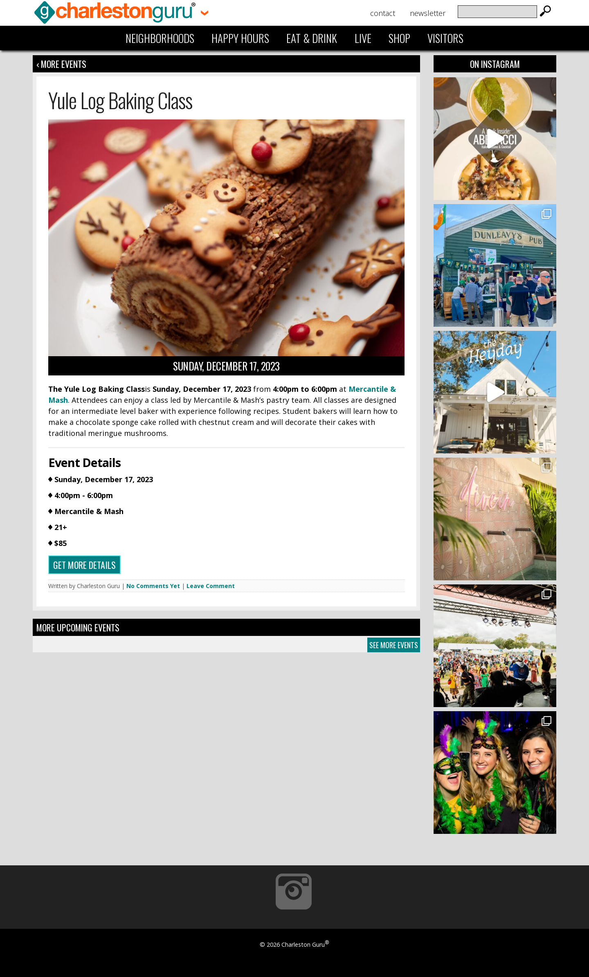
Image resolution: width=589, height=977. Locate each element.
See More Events (393, 645)
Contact (382, 13)
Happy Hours (240, 38)
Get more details (84, 564)
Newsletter (427, 13)
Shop (399, 38)
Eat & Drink (311, 38)
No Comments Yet (153, 586)
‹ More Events (61, 63)
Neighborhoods (160, 38)
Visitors (445, 38)
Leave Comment (211, 586)
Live (363, 38)
